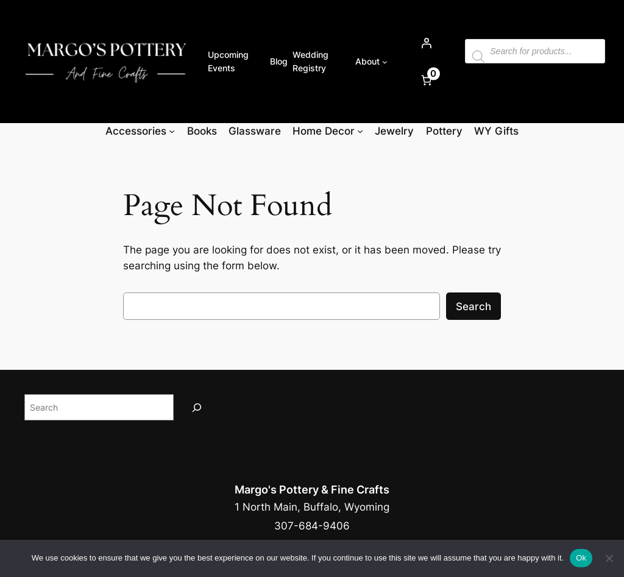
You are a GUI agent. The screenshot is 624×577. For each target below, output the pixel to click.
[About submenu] (385, 62)
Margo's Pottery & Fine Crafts (312, 489)
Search (473, 306)
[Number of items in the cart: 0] (426, 80)
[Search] (197, 407)
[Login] (426, 43)
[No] (609, 558)
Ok (581, 557)
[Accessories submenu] (172, 131)
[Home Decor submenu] (360, 131)
